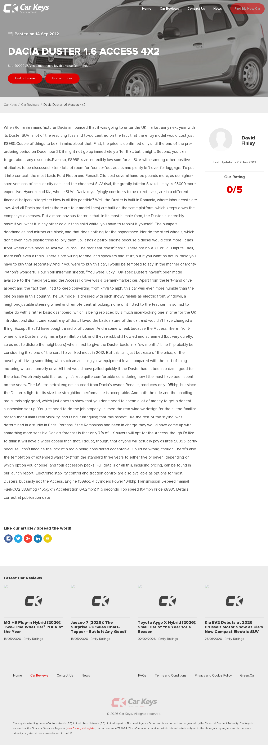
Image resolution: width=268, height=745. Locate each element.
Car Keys (10, 105)
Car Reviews (164, 9)
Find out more (28, 78)
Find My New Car (245, 9)
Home (141, 9)
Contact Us (191, 9)
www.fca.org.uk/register (81, 728)
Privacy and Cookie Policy (213, 676)
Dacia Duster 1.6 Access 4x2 (64, 105)
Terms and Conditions (171, 676)
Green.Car (247, 676)
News (212, 9)
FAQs (142, 676)
